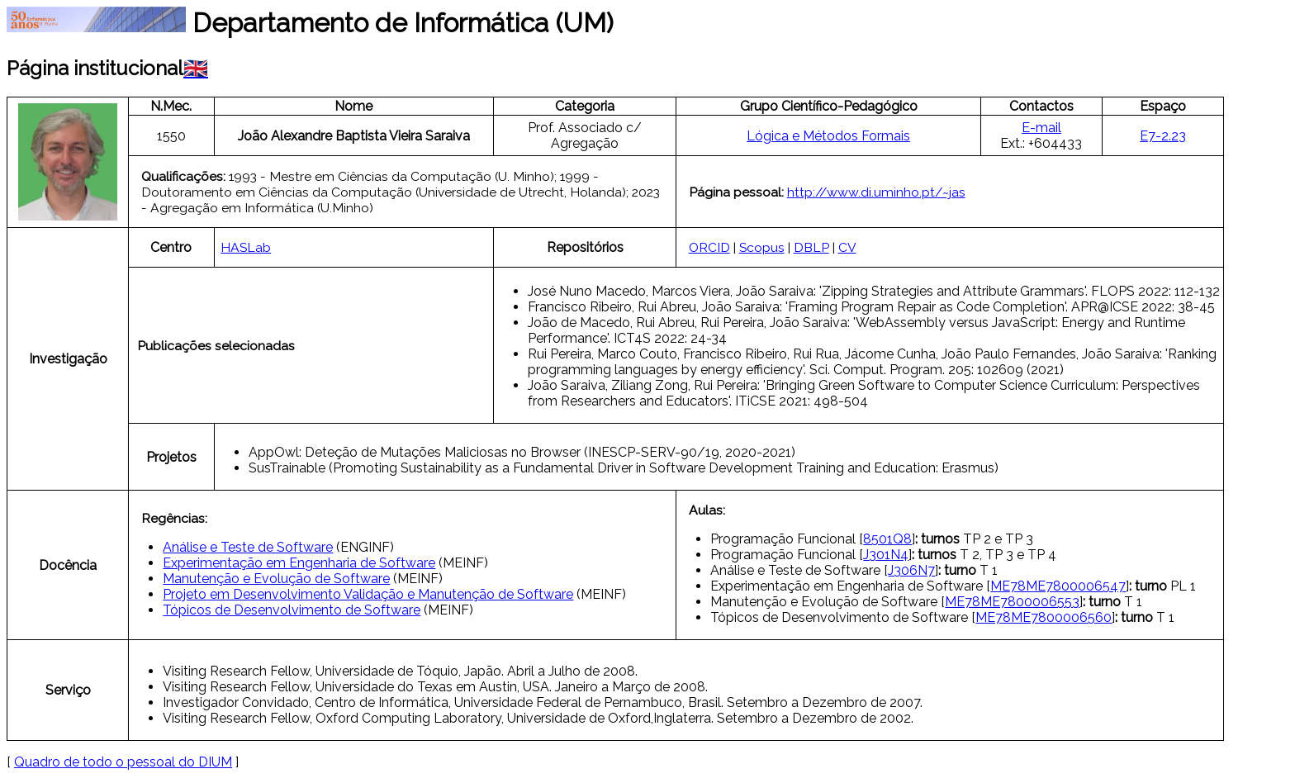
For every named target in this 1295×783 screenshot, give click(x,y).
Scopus (762, 247)
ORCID (709, 247)
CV (847, 247)
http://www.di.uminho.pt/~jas (876, 192)
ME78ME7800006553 (1012, 602)
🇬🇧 (195, 68)
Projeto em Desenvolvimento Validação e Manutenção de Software (368, 594)
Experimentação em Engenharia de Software (299, 563)
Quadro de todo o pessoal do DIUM (123, 762)
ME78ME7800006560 (1043, 617)
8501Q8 (887, 539)
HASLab (246, 247)
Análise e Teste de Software (248, 547)
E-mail (1041, 127)
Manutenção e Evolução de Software (276, 578)
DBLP (811, 247)
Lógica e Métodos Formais (828, 136)
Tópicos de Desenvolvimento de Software (291, 610)
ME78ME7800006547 (1058, 586)
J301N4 (885, 554)
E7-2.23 (1163, 136)
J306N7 (911, 570)
